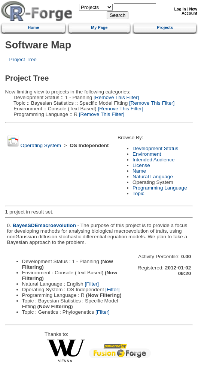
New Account (189, 11)
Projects (165, 27)
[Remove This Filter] (115, 97)
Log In (180, 9)
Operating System (40, 145)
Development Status (155, 148)
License (141, 165)
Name (139, 171)
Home (33, 27)
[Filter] (92, 284)
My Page (99, 27)
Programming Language (159, 188)
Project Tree (23, 59)
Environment (146, 154)
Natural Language (152, 176)
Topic (138, 193)
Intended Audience (153, 159)
